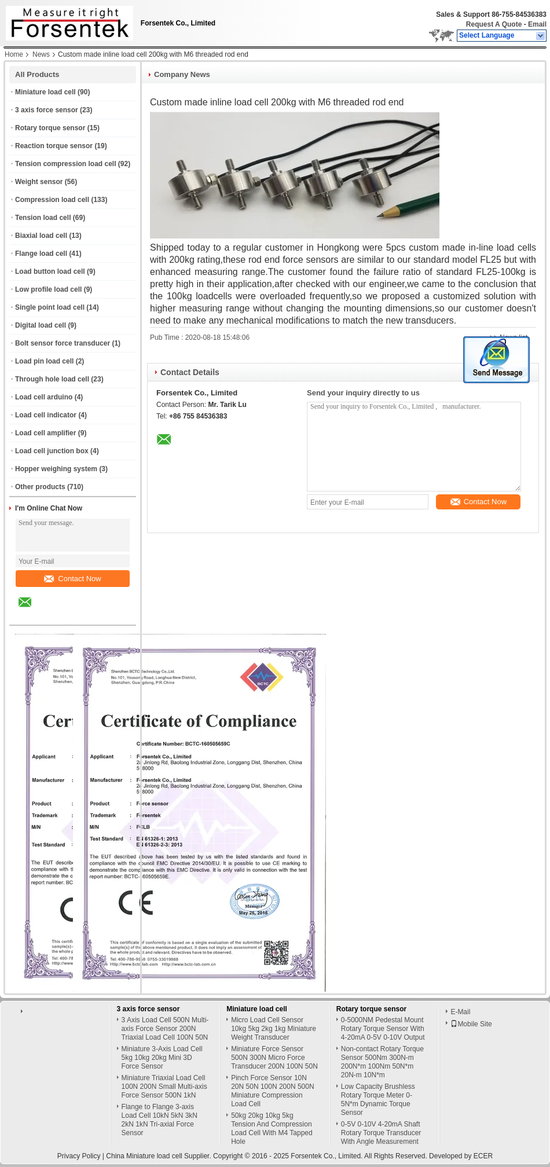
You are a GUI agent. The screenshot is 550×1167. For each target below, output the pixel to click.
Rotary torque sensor (50, 128)
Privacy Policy (79, 1156)
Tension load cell (43, 218)
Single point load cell (50, 307)
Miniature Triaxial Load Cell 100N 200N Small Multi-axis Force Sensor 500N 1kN (164, 1086)
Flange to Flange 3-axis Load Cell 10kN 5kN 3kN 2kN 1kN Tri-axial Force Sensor (159, 1120)
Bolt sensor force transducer (62, 343)
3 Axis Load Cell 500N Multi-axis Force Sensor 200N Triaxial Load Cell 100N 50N (165, 1028)
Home (14, 54)
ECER (483, 1156)
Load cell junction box (52, 451)
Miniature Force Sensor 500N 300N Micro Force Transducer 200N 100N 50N (274, 1057)
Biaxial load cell (41, 236)
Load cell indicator (45, 415)
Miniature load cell (45, 92)
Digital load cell (40, 325)
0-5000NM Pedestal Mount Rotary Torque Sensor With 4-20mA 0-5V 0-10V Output (383, 1028)
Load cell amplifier (45, 433)
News (41, 54)
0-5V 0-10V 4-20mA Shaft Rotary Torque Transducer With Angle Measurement (381, 1133)
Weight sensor (39, 182)
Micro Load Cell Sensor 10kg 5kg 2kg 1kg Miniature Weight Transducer (273, 1028)
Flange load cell (41, 253)
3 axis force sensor (46, 110)
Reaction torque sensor (54, 146)
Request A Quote (494, 24)
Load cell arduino (43, 397)
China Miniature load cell (144, 1156)
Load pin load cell (44, 361)
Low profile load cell (48, 289)
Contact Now (72, 578)
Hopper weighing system (56, 469)
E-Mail (460, 1012)
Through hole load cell (52, 379)
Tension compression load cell (65, 164)
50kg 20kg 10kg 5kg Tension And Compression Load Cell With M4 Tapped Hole (272, 1128)
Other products (40, 487)
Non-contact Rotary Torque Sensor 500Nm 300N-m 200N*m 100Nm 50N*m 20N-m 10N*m (382, 1062)
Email (537, 24)
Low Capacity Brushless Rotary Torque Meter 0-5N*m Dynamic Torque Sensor (378, 1099)
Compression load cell (52, 200)
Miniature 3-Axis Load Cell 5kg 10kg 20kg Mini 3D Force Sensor (162, 1057)
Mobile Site (471, 1024)
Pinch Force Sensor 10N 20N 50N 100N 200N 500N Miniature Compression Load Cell (272, 1091)
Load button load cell (50, 271)
